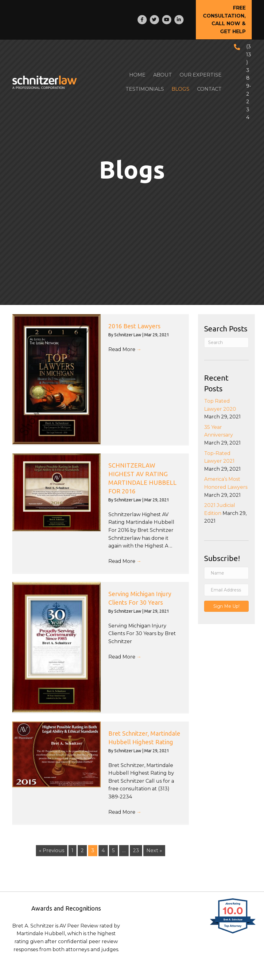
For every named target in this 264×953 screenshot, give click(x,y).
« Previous (51, 850)
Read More (125, 349)
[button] (224, 19)
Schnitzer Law (128, 334)
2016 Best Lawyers (134, 326)
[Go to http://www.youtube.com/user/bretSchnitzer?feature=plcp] (166, 19)
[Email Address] (226, 590)
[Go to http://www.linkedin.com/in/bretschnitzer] (179, 19)
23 (136, 850)
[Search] (226, 342)
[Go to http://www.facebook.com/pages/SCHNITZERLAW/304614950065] (142, 19)
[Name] (226, 573)
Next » (154, 850)
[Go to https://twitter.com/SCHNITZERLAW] (154, 19)
